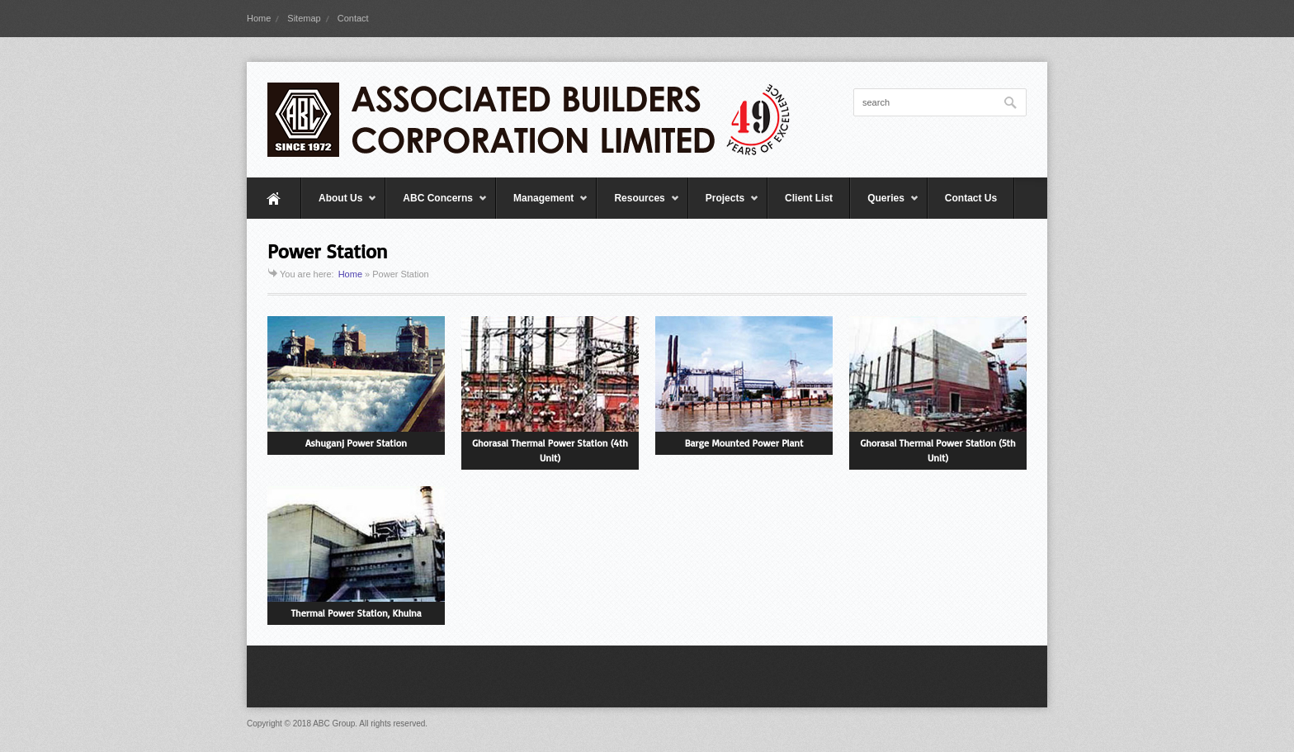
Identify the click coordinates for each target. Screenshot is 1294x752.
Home (259, 18)
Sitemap (303, 18)
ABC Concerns (436, 205)
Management (542, 205)
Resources (638, 205)
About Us (339, 205)
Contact (353, 18)
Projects (723, 205)
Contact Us (971, 198)
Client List (809, 198)
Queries (884, 205)
